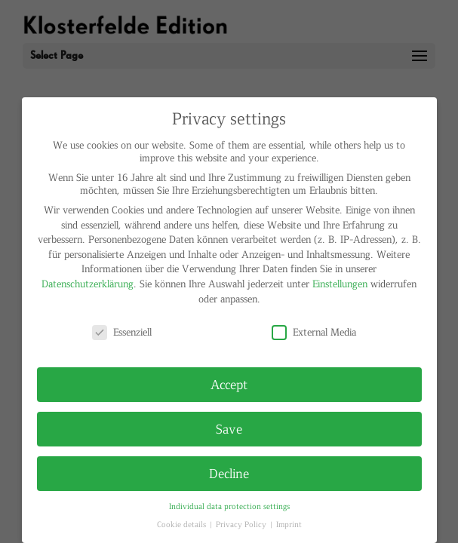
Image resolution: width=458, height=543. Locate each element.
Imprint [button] (289, 524)
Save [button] (229, 428)
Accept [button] (229, 384)
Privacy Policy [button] (242, 524)
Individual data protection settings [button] (229, 506)
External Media (314, 331)
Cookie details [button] (182, 524)
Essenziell (122, 331)
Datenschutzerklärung (87, 283)
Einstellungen (339, 283)
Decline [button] (229, 473)
